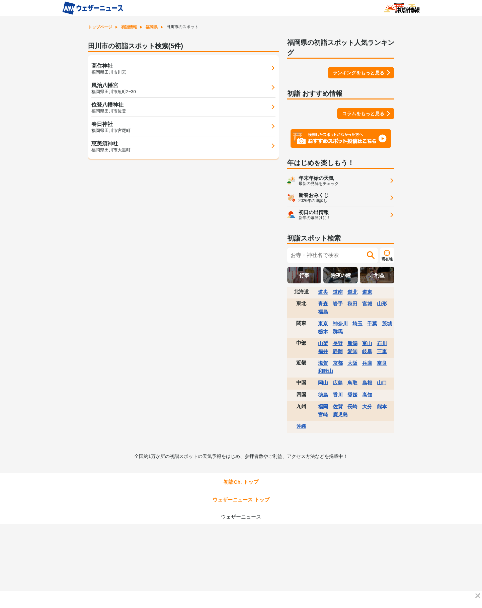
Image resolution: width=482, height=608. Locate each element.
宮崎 (323, 414)
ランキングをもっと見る (358, 72)
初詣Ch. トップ (241, 482)
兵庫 (367, 363)
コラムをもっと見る (363, 113)
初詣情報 (129, 27)
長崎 (352, 406)
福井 (323, 351)
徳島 (323, 395)
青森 (323, 304)
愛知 (352, 351)
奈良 (382, 363)
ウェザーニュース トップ (241, 499)
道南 (338, 292)
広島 (338, 383)
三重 (382, 351)
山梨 (323, 343)
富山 (367, 343)
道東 (367, 292)
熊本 (382, 406)
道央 (323, 292)
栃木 (323, 331)
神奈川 (340, 323)
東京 (323, 323)
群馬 (338, 331)
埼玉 (357, 323)
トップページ (100, 27)
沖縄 (301, 426)
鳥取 (352, 383)
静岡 (338, 351)
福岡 (323, 406)
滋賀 (323, 363)
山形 (382, 304)
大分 (367, 406)
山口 (382, 383)
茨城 (387, 323)
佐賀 (338, 406)
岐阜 (367, 351)
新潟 (352, 343)
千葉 (372, 323)
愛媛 (352, 395)
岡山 (323, 383)
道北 (352, 292)
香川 (338, 395)
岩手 (338, 304)
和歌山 (325, 371)
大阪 (352, 363)
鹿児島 (340, 414)
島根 (367, 383)
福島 (323, 312)
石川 (382, 343)
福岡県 (152, 27)
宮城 (367, 304)
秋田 (352, 304)
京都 (338, 363)
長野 (338, 343)
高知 (367, 395)
